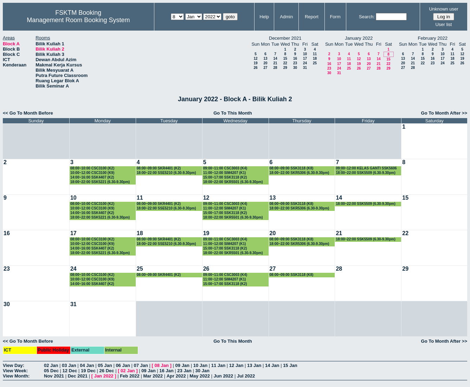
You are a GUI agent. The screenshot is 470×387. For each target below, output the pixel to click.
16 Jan (166, 370)
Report (311, 16)
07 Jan (141, 365)
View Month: (16, 376)
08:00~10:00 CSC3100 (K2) (92, 168)
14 (275, 58)
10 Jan (200, 365)
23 (295, 63)
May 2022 (199, 376)
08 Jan (162, 365)
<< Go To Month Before (28, 113)
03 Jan (69, 365)
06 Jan (123, 365)
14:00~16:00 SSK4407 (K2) (92, 177)
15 (285, 58)
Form (335, 16)
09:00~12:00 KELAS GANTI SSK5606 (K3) (366, 168)
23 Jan (184, 370)
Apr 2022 (176, 376)
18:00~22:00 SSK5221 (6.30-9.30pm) (100, 182)
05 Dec (51, 370)
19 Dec (88, 370)
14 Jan (272, 365)
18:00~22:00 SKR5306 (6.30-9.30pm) (299, 173)
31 (305, 68)
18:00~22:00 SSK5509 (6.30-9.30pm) (365, 173)
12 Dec (70, 370)
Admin (286, 16)
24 (305, 63)
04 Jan (87, 365)
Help (264, 16)
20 (265, 63)
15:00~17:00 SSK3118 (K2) (225, 177)
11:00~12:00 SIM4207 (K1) (224, 173)
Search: (367, 16)
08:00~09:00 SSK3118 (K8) (292, 168)
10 (305, 54)
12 (255, 58)
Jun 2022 (223, 376)
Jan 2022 (104, 376)
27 (265, 68)
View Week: (15, 370)
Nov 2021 (54, 376)
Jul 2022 (246, 376)
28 (275, 68)
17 (305, 58)
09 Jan (182, 365)
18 (315, 58)
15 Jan (290, 365)
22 (285, 63)
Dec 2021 (78, 376)
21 (275, 63)
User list (443, 24)
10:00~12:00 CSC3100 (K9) (92, 173)
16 (295, 58)
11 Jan (218, 365)
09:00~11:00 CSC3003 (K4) (225, 168)
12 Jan (236, 365)
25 (315, 63)
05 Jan (105, 365)
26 (255, 68)
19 (255, 63)
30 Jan (202, 370)
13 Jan (254, 365)
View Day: (13, 365)
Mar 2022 (153, 376)
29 (285, 68)
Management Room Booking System (78, 20)
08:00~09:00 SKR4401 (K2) (159, 168)
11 (315, 54)
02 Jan (51, 365)
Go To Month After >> (444, 113)
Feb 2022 (130, 376)
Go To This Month (232, 113)
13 (265, 58)
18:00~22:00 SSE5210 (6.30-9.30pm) (166, 173)
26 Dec (106, 370)
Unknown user (443, 9)
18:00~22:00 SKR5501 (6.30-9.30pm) (233, 182)
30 (295, 68)
